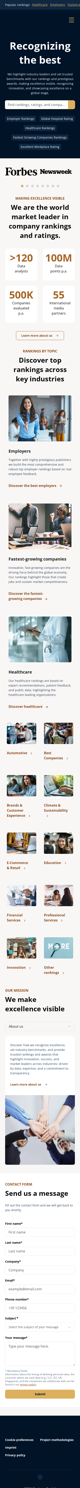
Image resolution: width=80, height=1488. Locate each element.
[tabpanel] (40, 1100)
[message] (40, 1354)
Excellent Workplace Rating (40, 147)
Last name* (13, 1242)
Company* (13, 1261)
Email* (10, 1280)
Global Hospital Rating (57, 119)
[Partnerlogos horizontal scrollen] (40, 177)
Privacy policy (15, 1455)
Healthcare (40, 5)
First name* (14, 1224)
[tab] (22, 186)
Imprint (10, 1447)
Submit (40, 1394)
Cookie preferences (19, 1440)
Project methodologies (57, 1440)
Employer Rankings (20, 119)
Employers (57, 5)
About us (40, 1026)
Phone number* (17, 1299)
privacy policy (28, 1384)
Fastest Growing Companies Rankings (40, 137)
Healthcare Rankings (40, 128)
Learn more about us (40, 335)
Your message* (40, 1351)
